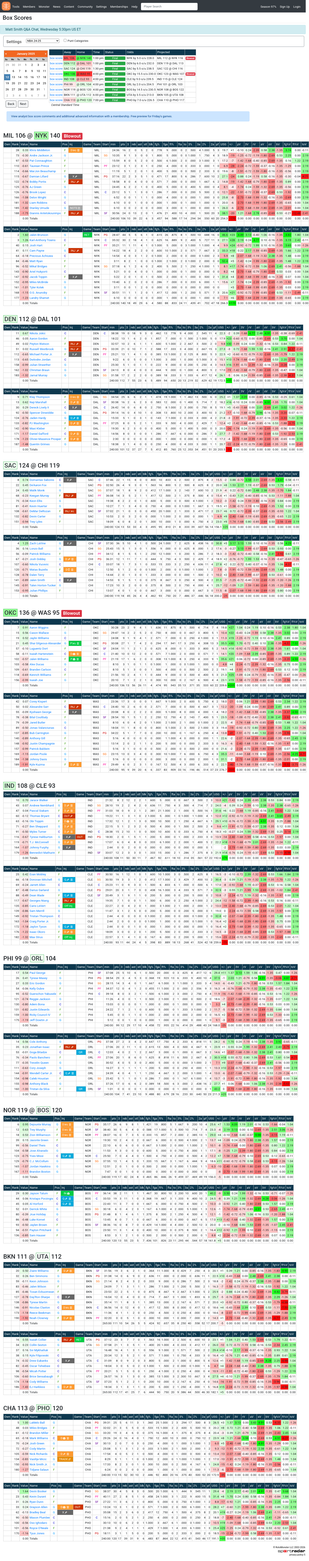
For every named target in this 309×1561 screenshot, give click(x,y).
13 (13, 77)
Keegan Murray (39, 495)
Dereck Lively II (39, 407)
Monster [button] (44, 6)
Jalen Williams (39, 659)
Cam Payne (37, 250)
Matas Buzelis (39, 569)
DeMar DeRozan (40, 511)
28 (19, 89)
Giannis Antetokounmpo (45, 213)
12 (7, 77)
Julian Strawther (40, 364)
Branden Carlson (40, 669)
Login (296, 6)
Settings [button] (101, 6)
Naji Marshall (38, 402)
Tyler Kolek (37, 287)
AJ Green (35, 187)
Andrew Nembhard (42, 805)
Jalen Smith (37, 580)
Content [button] (69, 6)
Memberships (119, 6)
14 (19, 77)
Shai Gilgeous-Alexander (45, 643)
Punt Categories (78, 40)
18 (44, 77)
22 (25, 83)
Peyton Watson (39, 343)
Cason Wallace (39, 632)
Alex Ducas (37, 664)
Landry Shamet (39, 298)
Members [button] (29, 6)
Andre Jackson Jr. (41, 155)
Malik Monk (37, 490)
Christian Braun (39, 370)
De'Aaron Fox (38, 485)
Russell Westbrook (42, 349)
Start (105, 144)
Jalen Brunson (39, 235)
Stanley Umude (39, 208)
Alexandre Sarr (39, 706)
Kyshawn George (40, 712)
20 (13, 83)
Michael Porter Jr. (41, 354)
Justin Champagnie (42, 743)
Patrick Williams (40, 553)
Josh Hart (36, 245)
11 (44, 71)
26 (7, 89)
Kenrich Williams (40, 674)
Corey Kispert (38, 701)
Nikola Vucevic (39, 564)
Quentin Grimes (40, 444)
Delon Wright (38, 197)
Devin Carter (38, 516)
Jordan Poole (38, 754)
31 (19, 65)
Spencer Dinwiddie (42, 412)
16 (32, 77)
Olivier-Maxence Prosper (45, 439)
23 (32, 83)
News (56, 6)
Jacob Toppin (38, 277)
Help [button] (134, 6)
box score (56, 58)
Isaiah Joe (36, 680)
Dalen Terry (37, 574)
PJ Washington (39, 423)
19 (7, 83)
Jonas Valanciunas (42, 727)
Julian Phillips (38, 590)
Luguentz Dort (39, 648)
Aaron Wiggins (39, 627)
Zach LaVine (38, 543)
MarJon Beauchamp (43, 171)
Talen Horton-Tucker (43, 585)
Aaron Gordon (38, 338)
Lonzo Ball (36, 548)
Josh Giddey (38, 559)
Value (24, 144)
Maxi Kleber (37, 428)
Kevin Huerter (38, 506)
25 (44, 83)
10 (38, 71)
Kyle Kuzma (37, 764)
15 (25, 77)
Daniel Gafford (39, 433)
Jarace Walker (39, 800)
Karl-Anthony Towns (42, 240)
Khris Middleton (40, 150)
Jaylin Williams (39, 638)
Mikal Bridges (38, 266)
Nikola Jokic (38, 333)
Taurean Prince (39, 166)
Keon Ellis (36, 501)
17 (38, 77)
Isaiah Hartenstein (41, 653)
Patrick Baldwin (40, 748)
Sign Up (285, 6)
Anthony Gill (37, 738)
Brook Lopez (38, 192)
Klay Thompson (40, 397)
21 (19, 83)
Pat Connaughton (41, 160)
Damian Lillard (39, 176)
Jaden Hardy (38, 418)
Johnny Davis (38, 759)
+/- (231, 144)
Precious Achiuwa (41, 256)
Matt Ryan (36, 261)
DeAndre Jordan (40, 359)
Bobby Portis (38, 181)
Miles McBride (39, 282)
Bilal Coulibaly (39, 717)
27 (13, 89)
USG (223, 144)
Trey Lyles (36, 521)
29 (7, 65)
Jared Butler (37, 722)
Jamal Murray (38, 375)
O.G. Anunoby (38, 292)
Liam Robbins (38, 202)
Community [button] (85, 6)
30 (13, 65)
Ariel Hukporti (38, 271)
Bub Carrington (39, 733)
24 (38, 83)
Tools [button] (15, 6)
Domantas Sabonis (42, 480)
